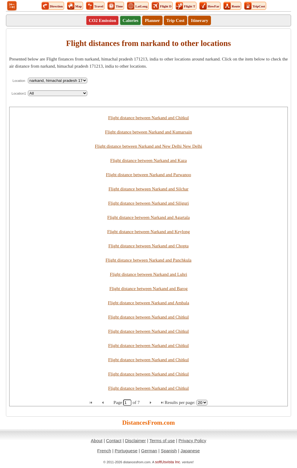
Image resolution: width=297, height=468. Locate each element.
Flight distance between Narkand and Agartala (148, 217)
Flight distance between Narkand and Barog (148, 288)
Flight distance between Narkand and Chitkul (148, 117)
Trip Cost (175, 20)
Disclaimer (135, 440)
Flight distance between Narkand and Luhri (148, 274)
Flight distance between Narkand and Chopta (148, 245)
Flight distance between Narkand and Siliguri (148, 203)
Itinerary (199, 20)
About (96, 440)
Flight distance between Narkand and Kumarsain (148, 132)
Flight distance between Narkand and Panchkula (149, 260)
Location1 (19, 93)
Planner (152, 20)
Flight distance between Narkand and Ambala (148, 302)
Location (18, 80)
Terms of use (162, 440)
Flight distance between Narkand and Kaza (148, 160)
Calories (130, 20)
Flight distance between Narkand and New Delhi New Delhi (148, 146)
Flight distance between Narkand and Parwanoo (148, 174)
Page (118, 402)
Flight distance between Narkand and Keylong (148, 231)
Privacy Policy (192, 440)
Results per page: (180, 402)
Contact (114, 440)
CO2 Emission (102, 20)
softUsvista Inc (167, 462)
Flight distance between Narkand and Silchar (149, 189)
